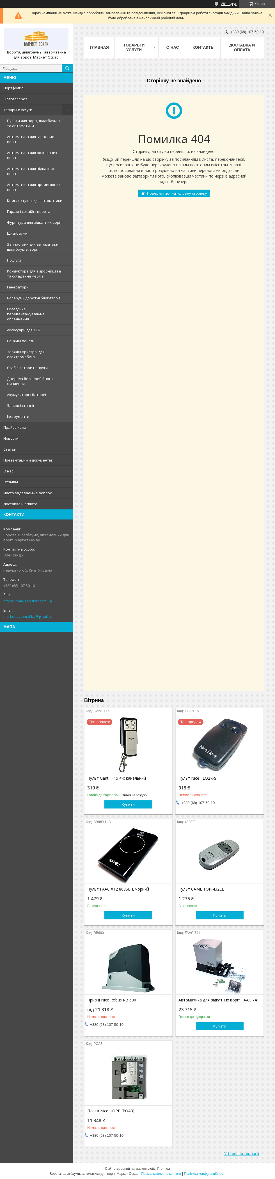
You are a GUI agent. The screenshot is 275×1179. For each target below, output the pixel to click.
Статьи (9, 449)
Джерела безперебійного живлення (30, 381)
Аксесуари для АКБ (23, 329)
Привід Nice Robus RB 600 (111, 1000)
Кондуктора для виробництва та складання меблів (34, 274)
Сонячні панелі (20, 340)
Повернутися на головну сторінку (177, 193)
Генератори (18, 287)
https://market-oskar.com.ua (27, 601)
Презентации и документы (27, 460)
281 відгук (229, 4)
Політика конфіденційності (205, 1174)
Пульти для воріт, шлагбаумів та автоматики (33, 123)
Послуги (14, 260)
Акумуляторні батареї (26, 394)
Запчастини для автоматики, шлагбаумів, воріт (33, 247)
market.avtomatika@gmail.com (29, 616)
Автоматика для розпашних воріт (32, 155)
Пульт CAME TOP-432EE (201, 889)
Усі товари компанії (241, 1153)
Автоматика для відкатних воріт (31, 171)
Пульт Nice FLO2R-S (197, 778)
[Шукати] (67, 68)
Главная (99, 47)
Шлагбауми (17, 233)
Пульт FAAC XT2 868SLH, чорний (118, 889)
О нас (8, 471)
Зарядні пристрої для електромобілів (26, 354)
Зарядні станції (20, 405)
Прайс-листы (14, 427)
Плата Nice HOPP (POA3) (110, 1110)
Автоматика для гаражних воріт (30, 139)
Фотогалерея (15, 98)
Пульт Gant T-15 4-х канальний (116, 778)
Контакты (203, 47)
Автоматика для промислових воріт (34, 187)
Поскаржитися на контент (161, 1174)
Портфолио (13, 87)
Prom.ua (163, 1169)
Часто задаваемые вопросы (28, 492)
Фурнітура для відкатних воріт (34, 222)
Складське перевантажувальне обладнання (26, 313)
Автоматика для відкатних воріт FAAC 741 (218, 1000)
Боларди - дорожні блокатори (33, 297)
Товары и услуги (17, 109)
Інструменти (18, 416)
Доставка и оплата (20, 503)
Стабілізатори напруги (27, 367)
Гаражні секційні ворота (28, 211)
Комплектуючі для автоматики (34, 200)
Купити (128, 804)
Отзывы (10, 481)
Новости (11, 438)
